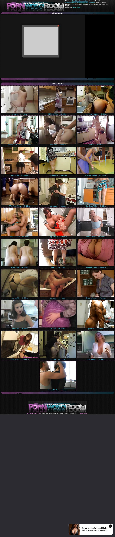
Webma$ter (83, 413)
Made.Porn (92, 2)
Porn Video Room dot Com (80, 0)
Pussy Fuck (76, 7)
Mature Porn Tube (70, 2)
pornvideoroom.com (34, 413)
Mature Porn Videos (82, 2)
